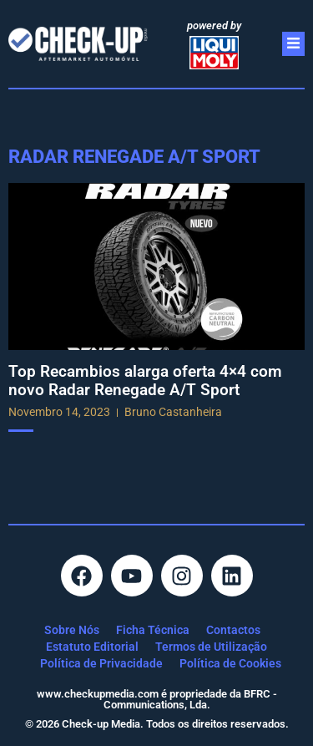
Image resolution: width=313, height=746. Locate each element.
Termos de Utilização (211, 646)
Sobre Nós (71, 630)
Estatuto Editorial (92, 646)
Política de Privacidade (101, 663)
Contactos (233, 630)
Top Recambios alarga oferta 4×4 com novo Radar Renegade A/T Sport (145, 380)
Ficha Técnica (152, 630)
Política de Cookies (230, 663)
